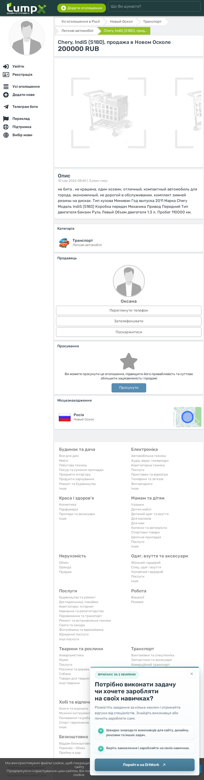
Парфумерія (68, 509)
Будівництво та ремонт (77, 597)
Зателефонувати (128, 321)
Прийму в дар (70, 753)
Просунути (129, 388)
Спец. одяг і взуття (146, 567)
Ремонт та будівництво (77, 484)
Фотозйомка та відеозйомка (81, 630)
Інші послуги (69, 639)
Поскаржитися (129, 332)
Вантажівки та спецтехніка (152, 655)
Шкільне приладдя (146, 537)
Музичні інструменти (76, 713)
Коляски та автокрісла (149, 528)
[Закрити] (191, 674)
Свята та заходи (72, 625)
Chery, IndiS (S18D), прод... (126, 31)
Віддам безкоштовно (75, 743)
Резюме (137, 602)
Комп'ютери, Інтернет (76, 606)
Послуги (137, 470)
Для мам (137, 523)
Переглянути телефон (129, 310)
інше (134, 581)
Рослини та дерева (74, 669)
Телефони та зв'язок (147, 479)
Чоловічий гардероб (147, 572)
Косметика (67, 504)
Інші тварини (69, 683)
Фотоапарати (142, 484)
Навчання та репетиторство (81, 611)
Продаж (65, 572)
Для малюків (141, 518)
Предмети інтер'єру (75, 474)
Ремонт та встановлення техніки (85, 620)
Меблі (63, 461)
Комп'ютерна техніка (148, 465)
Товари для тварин (74, 678)
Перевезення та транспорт (80, 616)
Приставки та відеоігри (149, 474)
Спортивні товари (145, 532)
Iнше (62, 488)
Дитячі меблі (141, 509)
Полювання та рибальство (80, 718)
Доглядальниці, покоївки (78, 602)
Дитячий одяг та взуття (150, 514)
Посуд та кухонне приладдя (81, 470)
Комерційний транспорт (150, 665)
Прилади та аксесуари (77, 514)
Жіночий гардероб (146, 563)
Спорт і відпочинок (74, 722)
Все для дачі (69, 456)
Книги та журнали (73, 708)
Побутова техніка (73, 465)
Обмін (64, 563)
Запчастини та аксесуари (151, 660)
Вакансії (137, 597)
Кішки (63, 660)
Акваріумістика (71, 655)
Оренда (65, 567)
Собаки (65, 674)
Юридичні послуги (74, 634)
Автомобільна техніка (148, 456)
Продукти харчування (76, 479)
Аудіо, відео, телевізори (150, 461)
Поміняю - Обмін (72, 748)
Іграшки (137, 504)
